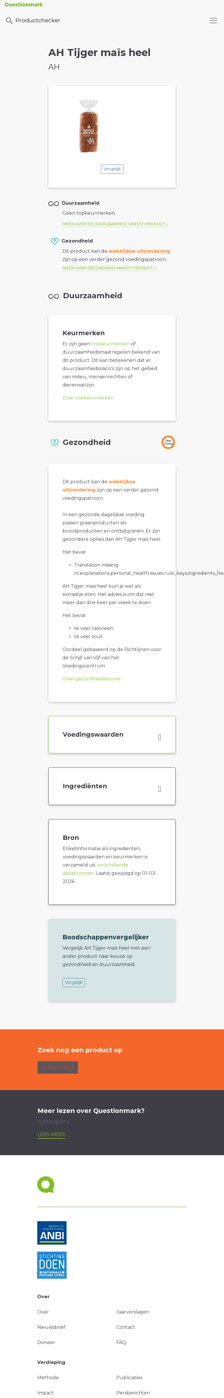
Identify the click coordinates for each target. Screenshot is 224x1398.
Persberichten (133, 1393)
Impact (45, 1393)
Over (43, 1312)
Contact (125, 1327)
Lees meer (51, 1134)
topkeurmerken (110, 344)
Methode (48, 1377)
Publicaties (129, 1377)
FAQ (121, 1342)
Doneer (46, 1342)
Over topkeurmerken (88, 398)
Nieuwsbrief (51, 1327)
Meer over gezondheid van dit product (107, 268)
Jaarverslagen (132, 1312)
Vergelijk (112, 169)
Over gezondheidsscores (91, 679)
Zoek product (57, 1067)
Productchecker (32, 21)
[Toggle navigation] (213, 20)
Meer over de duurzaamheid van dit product (113, 224)
